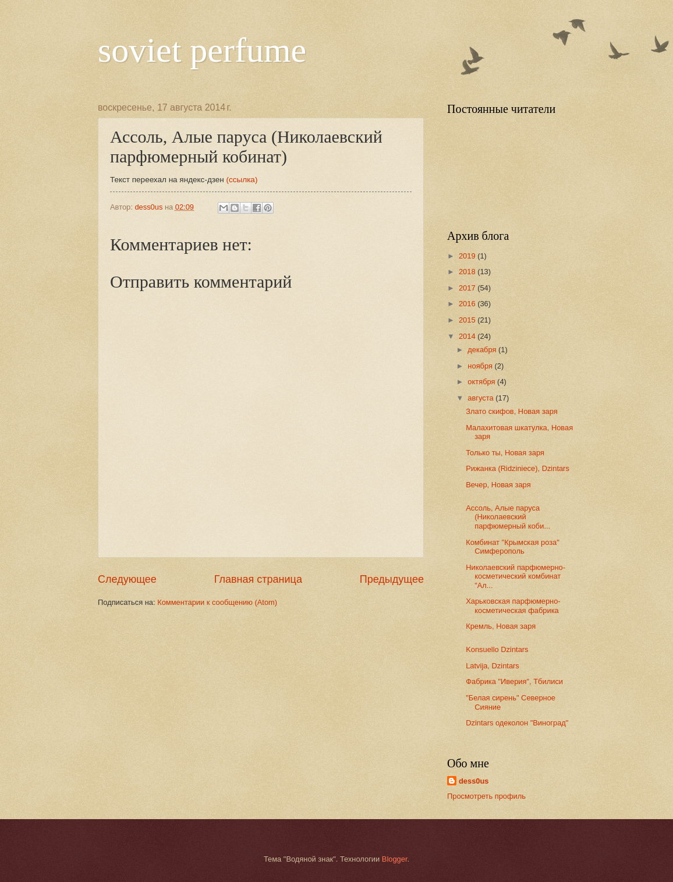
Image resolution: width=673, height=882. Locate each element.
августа (481, 398)
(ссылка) (242, 179)
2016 (468, 303)
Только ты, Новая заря (505, 452)
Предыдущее (392, 579)
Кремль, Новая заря (501, 626)
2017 (468, 288)
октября (482, 381)
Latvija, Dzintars (492, 665)
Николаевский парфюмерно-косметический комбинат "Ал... (515, 576)
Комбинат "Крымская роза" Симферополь (512, 546)
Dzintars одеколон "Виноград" (517, 722)
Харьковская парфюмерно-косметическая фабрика (513, 605)
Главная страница (258, 579)
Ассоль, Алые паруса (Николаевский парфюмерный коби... (508, 517)
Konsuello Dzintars (497, 649)
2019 (468, 256)
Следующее (127, 579)
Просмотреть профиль (486, 796)
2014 (468, 336)
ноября (480, 366)
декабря (482, 349)
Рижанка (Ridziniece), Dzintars (517, 468)
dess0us (474, 781)
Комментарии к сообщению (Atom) (217, 602)
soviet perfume (202, 50)
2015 (468, 320)
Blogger (395, 859)
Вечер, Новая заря (498, 484)
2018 (468, 271)
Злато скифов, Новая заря (512, 411)
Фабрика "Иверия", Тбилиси (514, 681)
